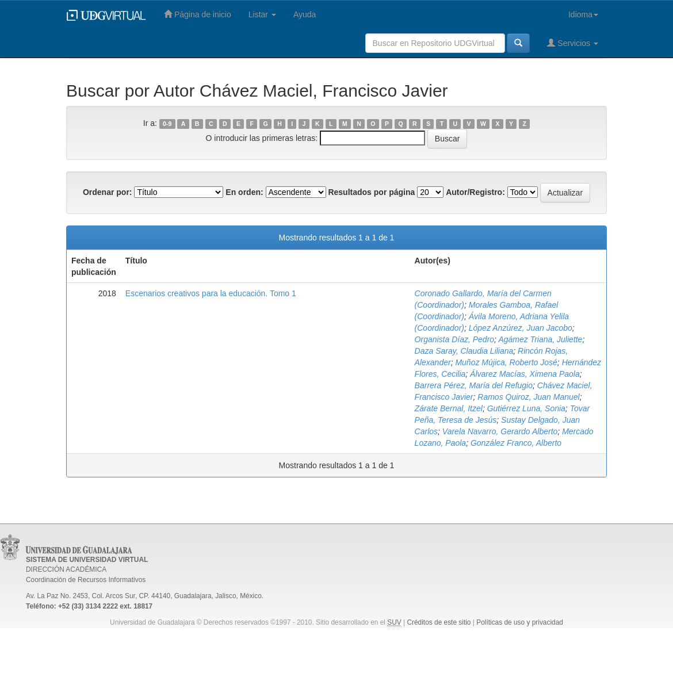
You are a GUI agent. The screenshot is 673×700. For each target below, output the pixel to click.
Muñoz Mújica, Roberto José (506, 362)
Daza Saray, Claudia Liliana (464, 350)
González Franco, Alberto (516, 442)
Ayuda (304, 14)
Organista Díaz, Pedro (455, 339)
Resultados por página (371, 192)
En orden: (244, 192)
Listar (262, 14)
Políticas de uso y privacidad (519, 622)
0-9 (167, 123)
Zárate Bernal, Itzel (449, 408)
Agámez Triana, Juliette (540, 339)
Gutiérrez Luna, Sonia (526, 408)
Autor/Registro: (475, 192)
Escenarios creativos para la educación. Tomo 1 (210, 293)
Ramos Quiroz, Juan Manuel (528, 396)
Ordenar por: (107, 192)
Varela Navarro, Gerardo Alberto (500, 431)
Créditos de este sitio (439, 622)
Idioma (583, 14)
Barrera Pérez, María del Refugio (474, 385)
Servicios (572, 43)
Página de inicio (197, 14)
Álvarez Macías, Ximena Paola (525, 373)
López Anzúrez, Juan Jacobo (520, 327)
